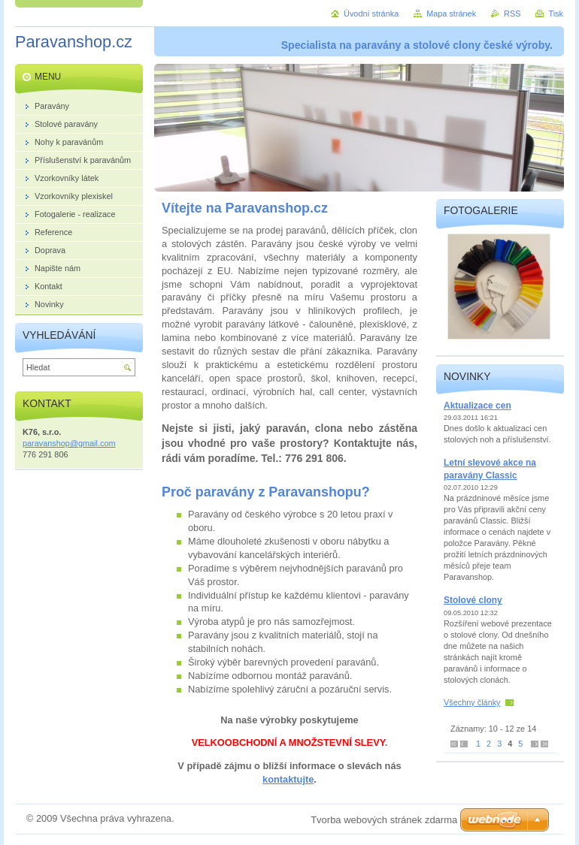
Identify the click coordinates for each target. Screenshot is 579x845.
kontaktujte (288, 779)
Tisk (555, 13)
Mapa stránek (451, 13)
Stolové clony (473, 600)
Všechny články (472, 702)
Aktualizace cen (477, 405)
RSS (512, 13)
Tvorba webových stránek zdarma (384, 819)
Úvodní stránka (371, 13)
